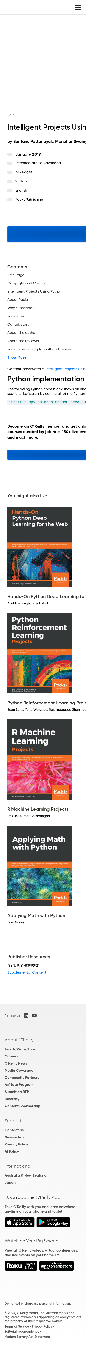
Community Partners (22, 1077)
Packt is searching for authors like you (39, 349)
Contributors (18, 324)
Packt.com (16, 316)
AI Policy (12, 1151)
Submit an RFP (17, 1091)
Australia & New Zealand (26, 1175)
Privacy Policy (16, 1144)
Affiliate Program (19, 1084)
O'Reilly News (16, 1063)
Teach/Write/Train (20, 1049)
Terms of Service (17, 1326)
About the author (21, 333)
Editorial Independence (22, 1331)
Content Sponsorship (22, 1106)
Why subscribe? (20, 308)
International (18, 1166)
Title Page (15, 275)
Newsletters (14, 1137)
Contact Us (14, 1130)
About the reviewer (23, 341)
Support (13, 1120)
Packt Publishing (29, 199)
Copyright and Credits (26, 283)
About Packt (17, 300)
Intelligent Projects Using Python (34, 291)
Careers (11, 1056)
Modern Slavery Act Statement (27, 1337)
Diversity (12, 1098)
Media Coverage (19, 1070)
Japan (10, 1182)
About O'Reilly (19, 1040)
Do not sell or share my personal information (37, 1303)
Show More (16, 357)
